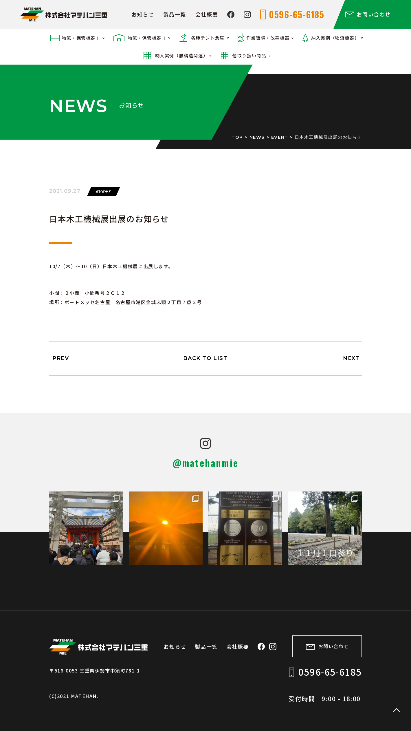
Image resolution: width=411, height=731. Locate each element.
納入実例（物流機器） (335, 38)
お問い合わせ (374, 14)
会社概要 (206, 14)
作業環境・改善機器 (267, 38)
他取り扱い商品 (249, 55)
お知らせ (142, 14)
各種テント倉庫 (208, 38)
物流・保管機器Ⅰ (81, 38)
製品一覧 (174, 14)
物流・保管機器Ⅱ (147, 38)
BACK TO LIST (205, 358)
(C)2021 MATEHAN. (73, 695)
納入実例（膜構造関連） (181, 55)
